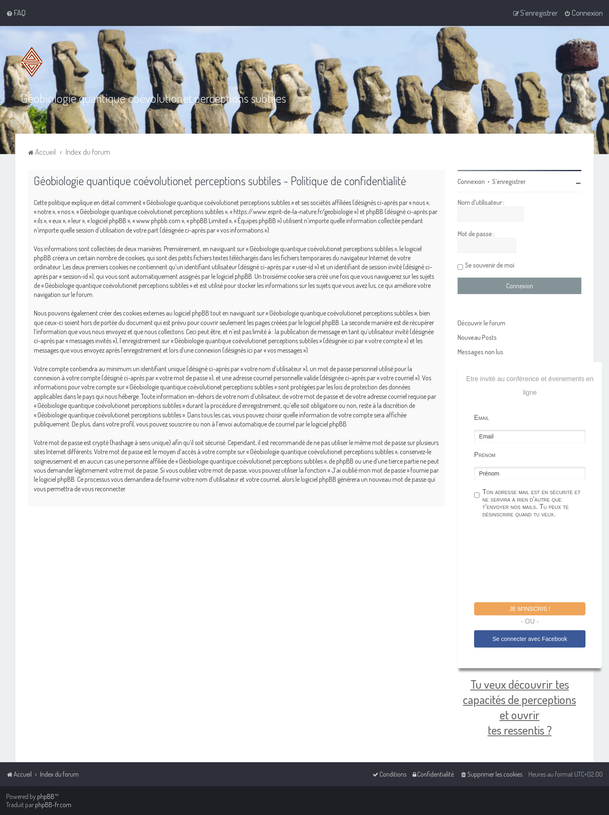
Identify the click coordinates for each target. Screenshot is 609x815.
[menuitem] (16, 13)
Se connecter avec (529, 638)
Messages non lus (480, 352)
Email (481, 417)
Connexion (471, 181)
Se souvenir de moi (489, 265)
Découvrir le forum (481, 323)
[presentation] (537, 561)
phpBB (45, 796)
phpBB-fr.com (53, 805)
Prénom (485, 454)
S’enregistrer (509, 181)
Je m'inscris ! (530, 608)
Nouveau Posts (477, 337)
